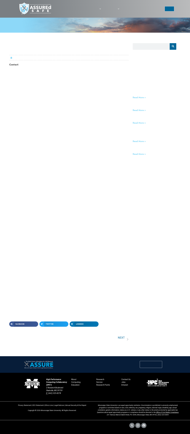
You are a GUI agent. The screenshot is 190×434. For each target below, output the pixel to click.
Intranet (124, 385)
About (73, 379)
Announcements (141, 70)
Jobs (123, 382)
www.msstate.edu (92, 313)
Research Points (103, 385)
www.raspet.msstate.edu (72, 305)
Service (99, 382)
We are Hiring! (140, 105)
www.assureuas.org (33, 297)
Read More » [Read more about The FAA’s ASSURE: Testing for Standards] (139, 122)
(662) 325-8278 (54, 393)
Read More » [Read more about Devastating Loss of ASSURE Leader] (139, 154)
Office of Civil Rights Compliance (167, 412)
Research (100, 379)
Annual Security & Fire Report (75, 405)
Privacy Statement (24, 405)
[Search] (173, 46)
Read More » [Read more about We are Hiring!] (139, 110)
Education (75, 385)
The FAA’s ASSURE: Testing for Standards (154, 118)
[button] (99, 8)
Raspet (62, 265)
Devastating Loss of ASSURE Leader (152, 149)
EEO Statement (38, 405)
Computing (75, 382)
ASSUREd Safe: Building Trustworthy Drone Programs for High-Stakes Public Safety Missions (153, 89)
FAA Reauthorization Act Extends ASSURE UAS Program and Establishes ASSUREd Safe (154, 133)
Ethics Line (49, 405)
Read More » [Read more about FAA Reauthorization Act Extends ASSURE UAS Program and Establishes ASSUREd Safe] (139, 141)
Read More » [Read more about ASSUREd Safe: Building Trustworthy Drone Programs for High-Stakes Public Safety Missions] (139, 97)
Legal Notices (59, 405)
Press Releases (140, 66)
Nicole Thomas (27, 64)
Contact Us (125, 379)
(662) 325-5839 (163, 415)
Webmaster (53, 424)
